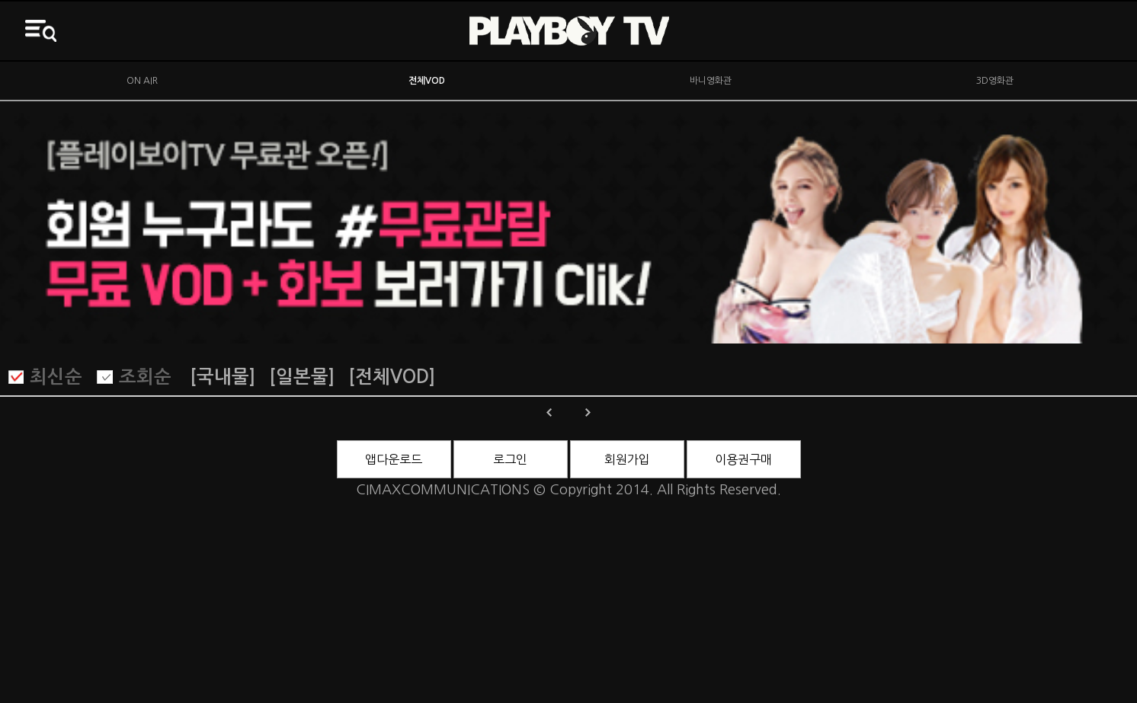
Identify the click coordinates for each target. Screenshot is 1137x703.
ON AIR (142, 80)
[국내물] (222, 377)
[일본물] (302, 377)
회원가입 (627, 459)
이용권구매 (743, 459)
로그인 (510, 459)
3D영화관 (995, 80)
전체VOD (426, 80)
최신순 (56, 377)
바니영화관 (711, 80)
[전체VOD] (391, 377)
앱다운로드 (393, 459)
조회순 (145, 377)
